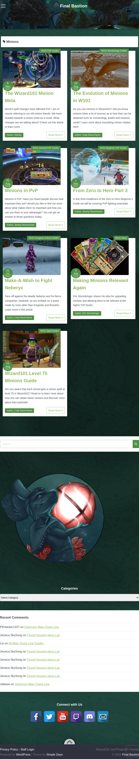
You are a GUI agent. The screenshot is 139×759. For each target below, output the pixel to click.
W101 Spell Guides (49, 331)
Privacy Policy (9, 749)
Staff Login (27, 749)
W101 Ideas (121, 238)
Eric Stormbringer (90, 313)
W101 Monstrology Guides (114, 51)
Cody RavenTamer (91, 135)
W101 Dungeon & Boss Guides (44, 238)
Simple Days (55, 754)
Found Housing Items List (43, 635)
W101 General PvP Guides (46, 148)
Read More (55, 135)
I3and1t (18, 135)
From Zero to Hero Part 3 (100, 190)
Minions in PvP (21, 190)
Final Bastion (73, 5)
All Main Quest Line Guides (26, 643)
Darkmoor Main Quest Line (41, 627)
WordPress (23, 754)
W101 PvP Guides (50, 51)
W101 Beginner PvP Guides (113, 148)
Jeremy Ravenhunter (24, 225)
